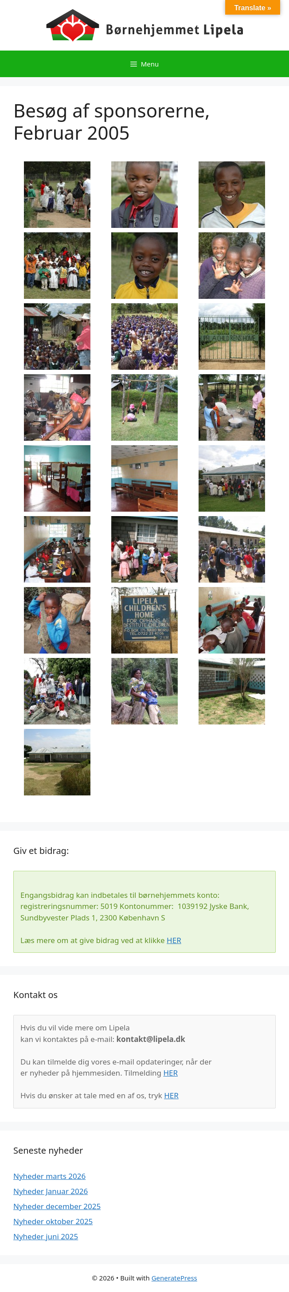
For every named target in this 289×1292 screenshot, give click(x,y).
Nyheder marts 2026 (49, 1176)
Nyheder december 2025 (57, 1206)
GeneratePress (174, 1277)
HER (174, 940)
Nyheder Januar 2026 (50, 1191)
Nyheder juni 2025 (45, 1236)
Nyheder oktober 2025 (53, 1221)
